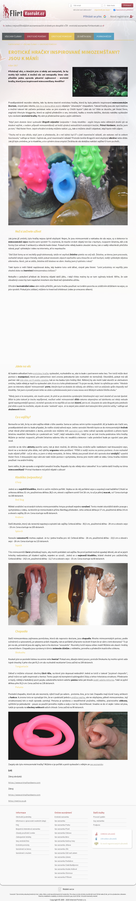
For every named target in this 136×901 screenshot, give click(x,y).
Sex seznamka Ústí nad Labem (66, 853)
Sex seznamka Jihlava (63, 845)
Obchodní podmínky (23, 817)
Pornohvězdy (104, 36)
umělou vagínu (78, 697)
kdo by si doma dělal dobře (48, 105)
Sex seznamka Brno (62, 837)
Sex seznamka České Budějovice (66, 865)
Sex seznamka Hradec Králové (66, 869)
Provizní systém (99, 817)
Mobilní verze (68, 889)
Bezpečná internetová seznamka (28, 829)
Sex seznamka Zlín (61, 849)
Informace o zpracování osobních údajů (31, 821)
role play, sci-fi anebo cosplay (34, 380)
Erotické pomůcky (62, 36)
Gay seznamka (98, 821)
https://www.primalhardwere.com (24, 782)
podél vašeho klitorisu (103, 679)
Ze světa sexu (84, 36)
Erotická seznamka (62, 817)
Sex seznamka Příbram (63, 877)
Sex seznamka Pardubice (64, 861)
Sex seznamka (60, 821)
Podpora (96, 825)
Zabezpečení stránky (23, 837)
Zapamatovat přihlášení (124, 10)
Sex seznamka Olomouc (64, 873)
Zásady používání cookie (25, 833)
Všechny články (13, 36)
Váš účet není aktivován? (82, 10)
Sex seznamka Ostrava (63, 833)
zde (69, 128)
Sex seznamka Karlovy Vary (65, 841)
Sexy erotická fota (22, 841)
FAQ (17, 825)
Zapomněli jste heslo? (102, 10)
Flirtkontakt (14, 44)
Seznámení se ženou (23, 849)
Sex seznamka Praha (62, 825)
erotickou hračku (41, 373)
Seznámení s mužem (23, 853)
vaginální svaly (76, 430)
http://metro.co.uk (17, 800)
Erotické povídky (36, 36)
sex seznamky (96, 764)
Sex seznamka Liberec (63, 857)
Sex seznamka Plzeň (62, 829)
